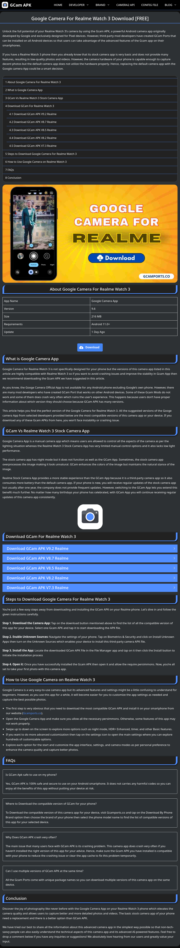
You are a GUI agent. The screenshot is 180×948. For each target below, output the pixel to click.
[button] (90, 347)
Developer (80, 5)
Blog (172, 5)
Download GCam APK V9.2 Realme (32, 114)
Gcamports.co (32, 713)
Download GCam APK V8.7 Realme (32, 122)
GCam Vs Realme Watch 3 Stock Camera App (34, 98)
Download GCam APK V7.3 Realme (32, 146)
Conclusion (13, 178)
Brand (104, 5)
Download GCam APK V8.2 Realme (32, 138)
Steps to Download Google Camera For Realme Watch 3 (41, 154)
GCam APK (20, 5)
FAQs (9, 170)
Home (58, 5)
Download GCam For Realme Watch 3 (29, 106)
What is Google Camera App (23, 90)
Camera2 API (125, 5)
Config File (149, 5)
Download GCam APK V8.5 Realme (32, 130)
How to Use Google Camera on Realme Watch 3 (36, 162)
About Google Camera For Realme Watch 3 (33, 82)
